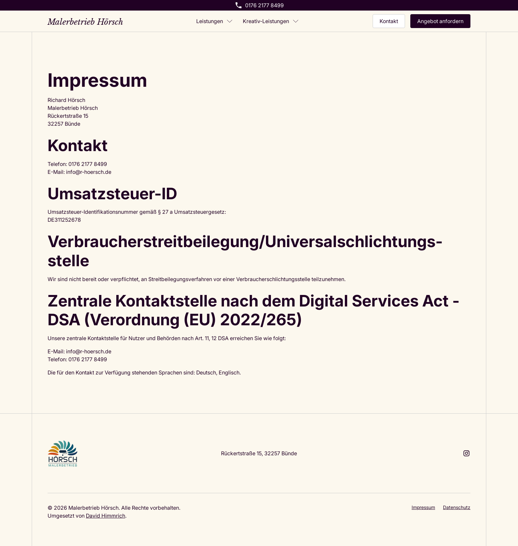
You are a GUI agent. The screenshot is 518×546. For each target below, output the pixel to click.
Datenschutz (456, 507)
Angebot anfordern (440, 21)
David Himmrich (105, 515)
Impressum (423, 507)
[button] (214, 21)
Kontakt (389, 21)
